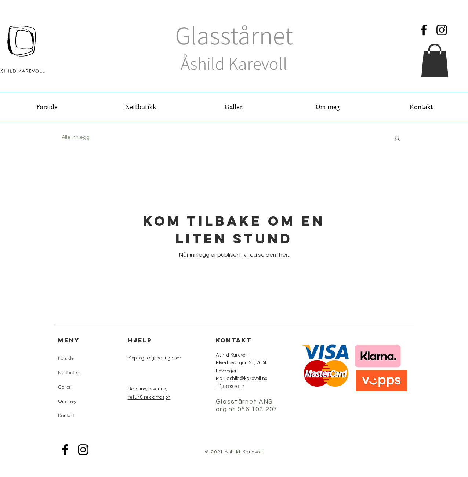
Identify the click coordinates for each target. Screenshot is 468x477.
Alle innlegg (76, 137)
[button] (435, 60)
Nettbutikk (69, 372)
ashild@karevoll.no (247, 378)
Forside (66, 358)
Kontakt (66, 415)
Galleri (65, 387)
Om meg (67, 401)
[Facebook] (424, 30)
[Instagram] (442, 30)
